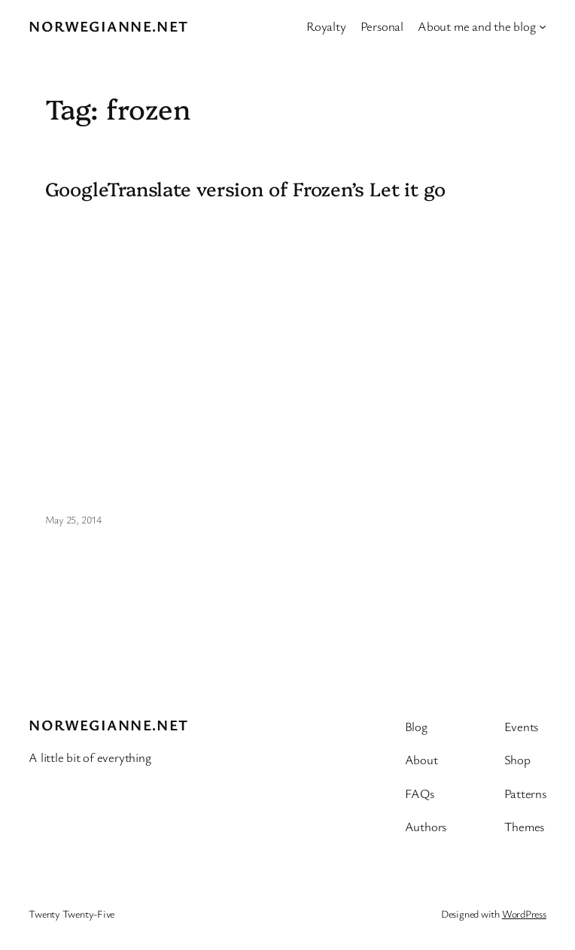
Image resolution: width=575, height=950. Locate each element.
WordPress (524, 913)
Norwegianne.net (109, 26)
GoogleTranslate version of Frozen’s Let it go (245, 188)
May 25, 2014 (73, 519)
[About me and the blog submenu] (542, 26)
